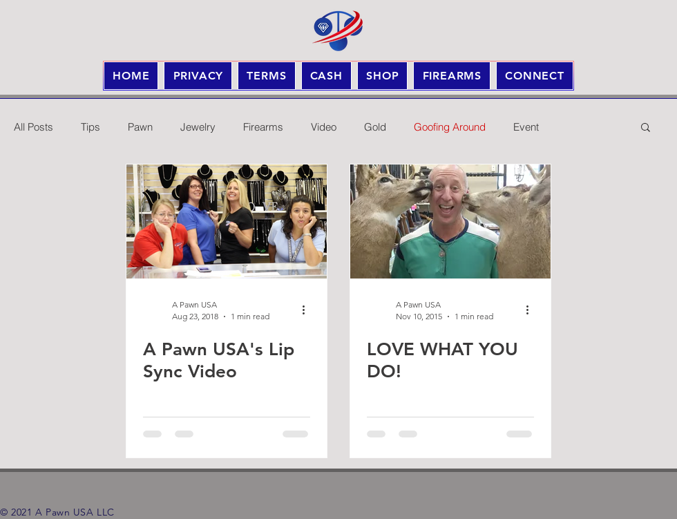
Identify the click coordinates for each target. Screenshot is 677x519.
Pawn (140, 126)
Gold (375, 126)
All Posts (33, 126)
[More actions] (308, 309)
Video (323, 126)
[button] (645, 128)
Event (526, 126)
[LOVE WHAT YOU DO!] (450, 221)
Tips (90, 126)
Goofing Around (450, 126)
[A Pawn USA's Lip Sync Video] (226, 221)
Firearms (263, 126)
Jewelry (198, 126)
